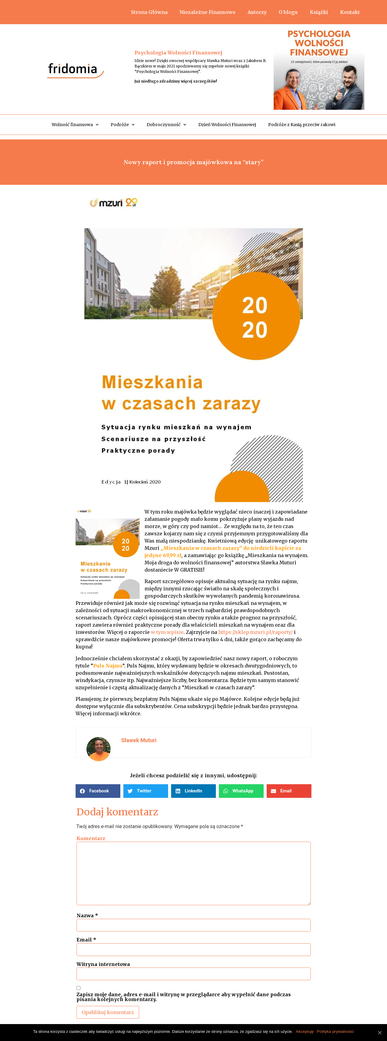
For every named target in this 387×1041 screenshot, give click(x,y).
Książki (319, 12)
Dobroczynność (166, 124)
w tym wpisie (167, 632)
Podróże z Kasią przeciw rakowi (301, 124)
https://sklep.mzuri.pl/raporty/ (255, 632)
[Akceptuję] (379, 1033)
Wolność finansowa (75, 124)
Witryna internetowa (103, 964)
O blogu (288, 12)
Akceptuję (305, 1031)
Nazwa (87, 915)
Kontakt (350, 12)
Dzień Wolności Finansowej (227, 124)
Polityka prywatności (335, 1031)
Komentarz (90, 838)
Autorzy (257, 12)
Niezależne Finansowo (208, 12)
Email (86, 939)
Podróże (123, 124)
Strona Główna (149, 12)
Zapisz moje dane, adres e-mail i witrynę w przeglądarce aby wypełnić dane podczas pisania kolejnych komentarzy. (183, 997)
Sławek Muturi (139, 740)
